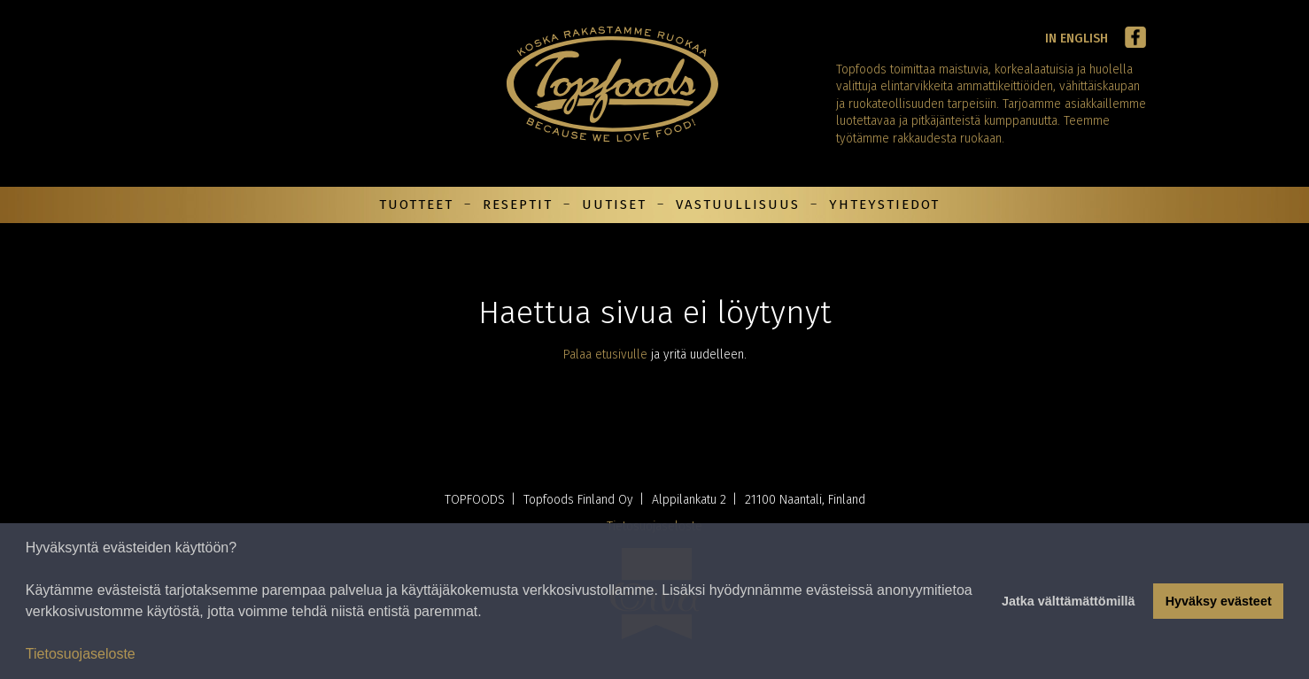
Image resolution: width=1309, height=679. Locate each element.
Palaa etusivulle (605, 354)
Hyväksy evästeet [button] (1219, 601)
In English (1076, 38)
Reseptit (518, 204)
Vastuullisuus (738, 204)
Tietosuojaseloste (81, 653)
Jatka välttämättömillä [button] (1068, 601)
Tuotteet (416, 204)
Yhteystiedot (884, 204)
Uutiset (614, 204)
